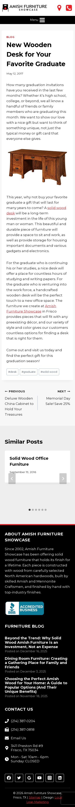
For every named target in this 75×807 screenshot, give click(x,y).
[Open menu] (37, 20)
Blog (10, 37)
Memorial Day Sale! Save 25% (55, 397)
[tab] (30, 510)
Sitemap (35, 797)
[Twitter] (19, 778)
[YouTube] (39, 778)
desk (12, 371)
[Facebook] (9, 778)
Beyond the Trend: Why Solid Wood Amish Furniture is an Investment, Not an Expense (33, 642)
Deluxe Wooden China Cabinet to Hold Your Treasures (19, 402)
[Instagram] (50, 778)
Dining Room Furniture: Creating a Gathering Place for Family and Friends (36, 663)
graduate (29, 371)
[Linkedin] (60, 778)
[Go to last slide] (12, 478)
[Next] (63, 478)
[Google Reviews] (29, 778)
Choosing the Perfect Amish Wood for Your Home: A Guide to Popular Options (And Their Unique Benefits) (36, 685)
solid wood (49, 371)
